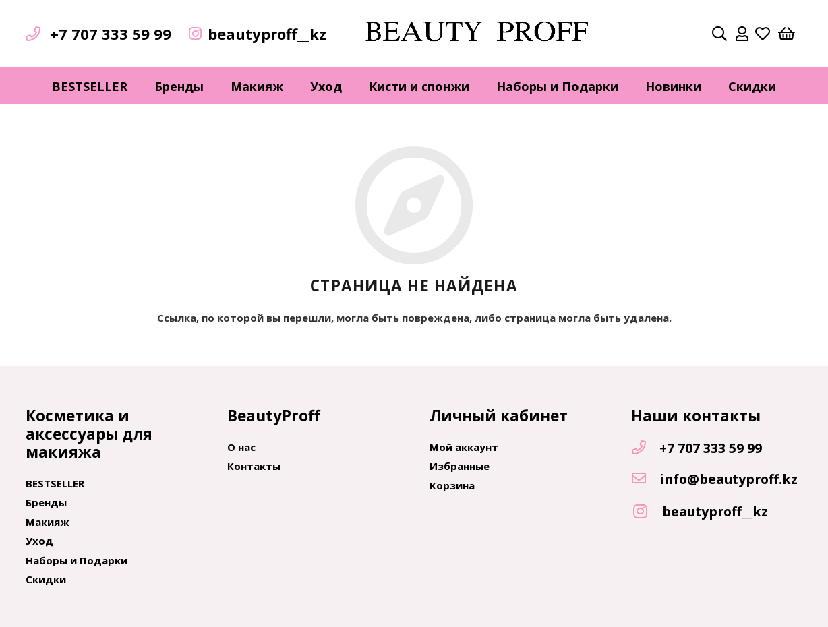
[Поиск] (719, 34)
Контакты (253, 466)
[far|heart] (762, 34)
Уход (39, 540)
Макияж (47, 522)
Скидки (46, 579)
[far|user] (742, 34)
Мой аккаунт (464, 447)
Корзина (452, 485)
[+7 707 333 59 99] (645, 448)
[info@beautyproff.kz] (645, 479)
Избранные (460, 466)
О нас (241, 447)
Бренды (46, 502)
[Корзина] (786, 34)
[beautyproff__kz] (646, 512)
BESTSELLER (55, 483)
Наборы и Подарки (76, 560)
